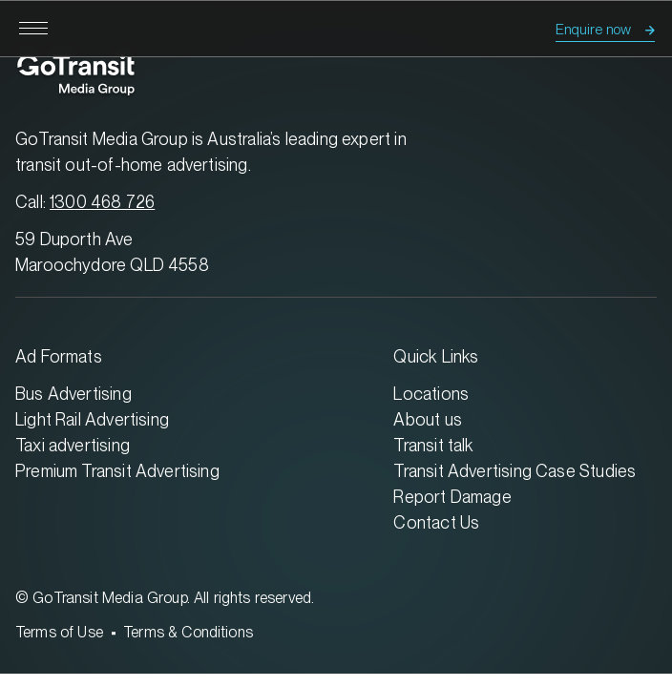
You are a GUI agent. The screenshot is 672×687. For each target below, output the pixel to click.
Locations (431, 394)
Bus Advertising (73, 394)
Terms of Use (59, 632)
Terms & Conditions (188, 632)
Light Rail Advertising (92, 419)
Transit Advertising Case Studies (514, 471)
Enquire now (593, 29)
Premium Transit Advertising (117, 471)
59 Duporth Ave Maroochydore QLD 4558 (112, 252)
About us (427, 419)
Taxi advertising (72, 445)
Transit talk (433, 445)
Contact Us (436, 522)
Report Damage (452, 497)
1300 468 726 (102, 202)
